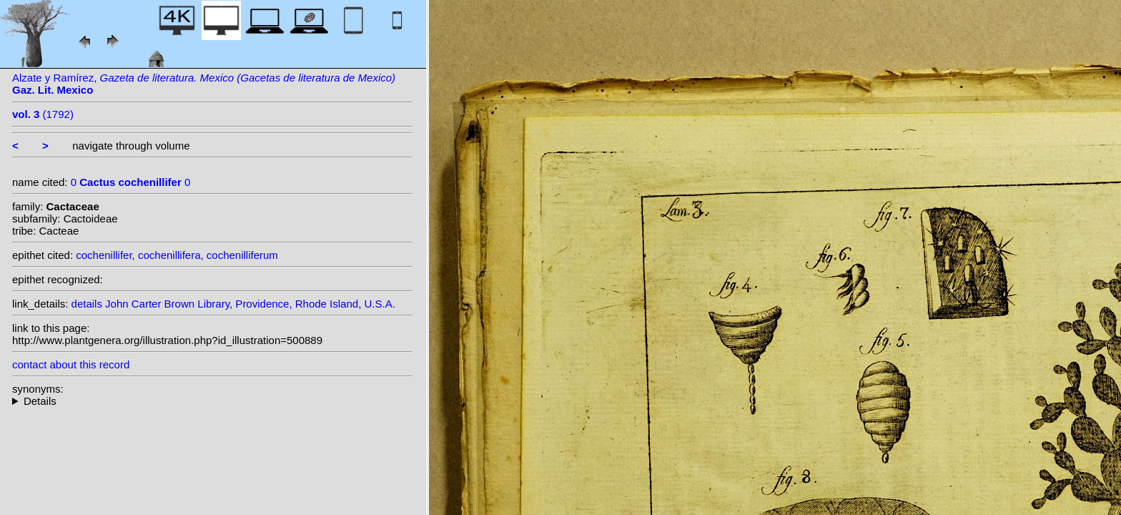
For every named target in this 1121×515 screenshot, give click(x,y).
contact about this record (70, 364)
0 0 (131, 182)
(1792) (43, 114)
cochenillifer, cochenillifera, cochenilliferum (177, 255)
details (86, 304)
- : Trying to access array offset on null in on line (212, 401)
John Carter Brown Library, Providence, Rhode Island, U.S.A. (250, 304)
